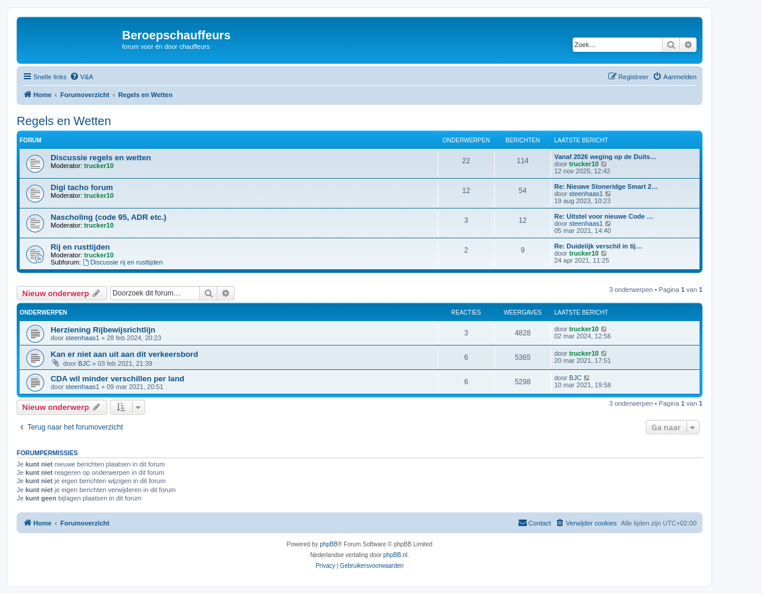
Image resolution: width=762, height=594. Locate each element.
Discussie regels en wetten (101, 157)
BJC (84, 363)
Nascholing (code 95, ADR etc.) (108, 217)
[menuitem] (81, 77)
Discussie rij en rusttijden (123, 262)
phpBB (329, 544)
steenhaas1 (586, 193)
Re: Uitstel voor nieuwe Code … (603, 216)
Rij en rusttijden (80, 246)
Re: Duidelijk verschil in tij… (598, 246)
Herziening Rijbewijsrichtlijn (103, 329)
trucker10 (99, 165)
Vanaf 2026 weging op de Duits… (605, 156)
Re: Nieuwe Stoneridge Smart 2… (606, 186)
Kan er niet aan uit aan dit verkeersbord (124, 354)
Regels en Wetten (64, 120)
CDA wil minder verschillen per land (118, 378)
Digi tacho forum (82, 187)
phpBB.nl (395, 555)
